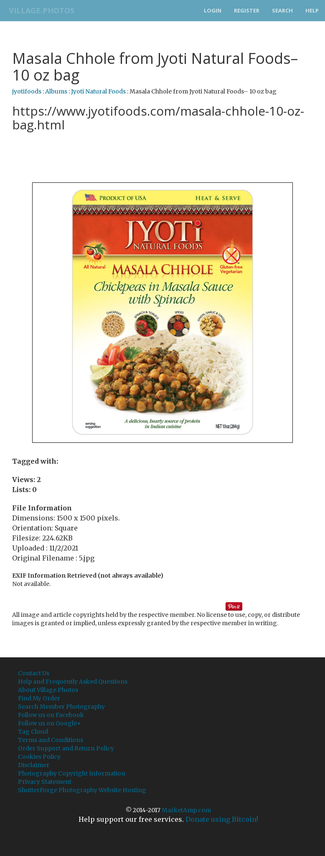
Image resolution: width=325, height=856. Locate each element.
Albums (56, 91)
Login (212, 10)
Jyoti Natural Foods (98, 91)
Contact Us (33, 673)
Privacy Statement (44, 781)
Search (282, 10)
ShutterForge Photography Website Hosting (82, 790)
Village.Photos (39, 10)
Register (246, 10)
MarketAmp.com (186, 810)
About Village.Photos (48, 690)
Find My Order (39, 698)
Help (312, 10)
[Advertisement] (164, 156)
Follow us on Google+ (49, 723)
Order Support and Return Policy (66, 748)
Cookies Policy (39, 756)
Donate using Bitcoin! (221, 819)
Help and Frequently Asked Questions (72, 681)
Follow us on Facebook (51, 715)
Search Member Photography (61, 706)
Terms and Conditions (50, 740)
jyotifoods (26, 91)
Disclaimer (33, 765)
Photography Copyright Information (71, 773)
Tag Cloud (33, 731)
